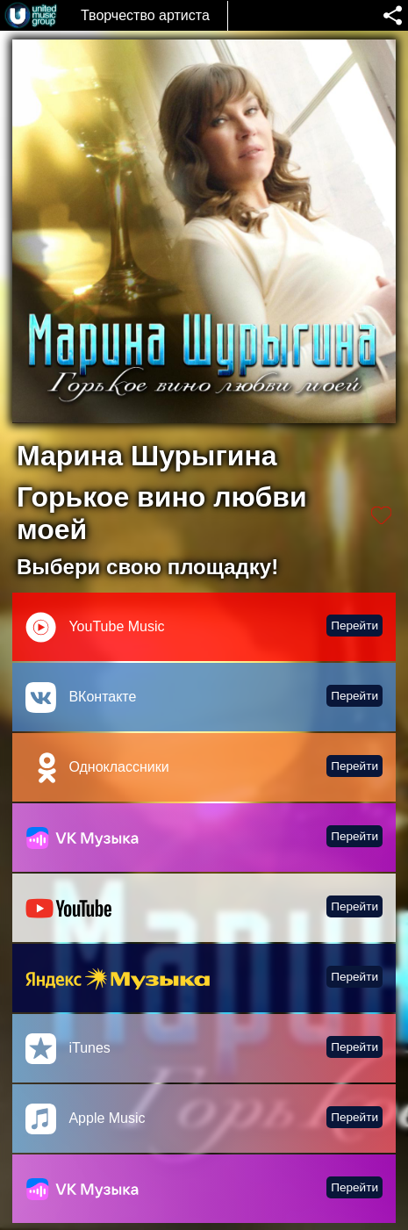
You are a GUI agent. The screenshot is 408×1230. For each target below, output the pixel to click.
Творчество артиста (145, 15)
